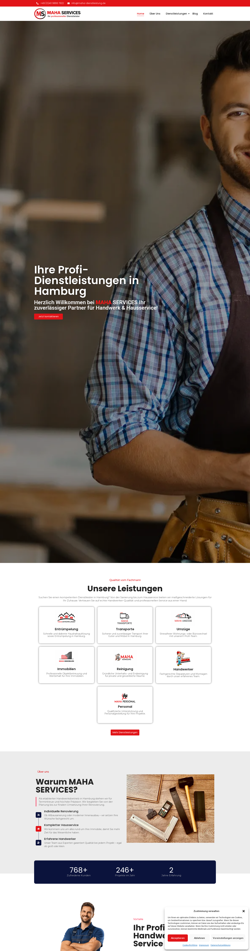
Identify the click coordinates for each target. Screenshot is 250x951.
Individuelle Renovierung (61, 811)
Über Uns (155, 13)
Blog (195, 13)
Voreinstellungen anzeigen (228, 938)
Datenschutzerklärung (220, 945)
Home (140, 13)
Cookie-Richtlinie (190, 945)
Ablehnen (199, 938)
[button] (243, 911)
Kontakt (208, 13)
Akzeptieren (178, 938)
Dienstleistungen (177, 13)
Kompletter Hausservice (61, 825)
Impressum (204, 945)
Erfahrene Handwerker (60, 839)
